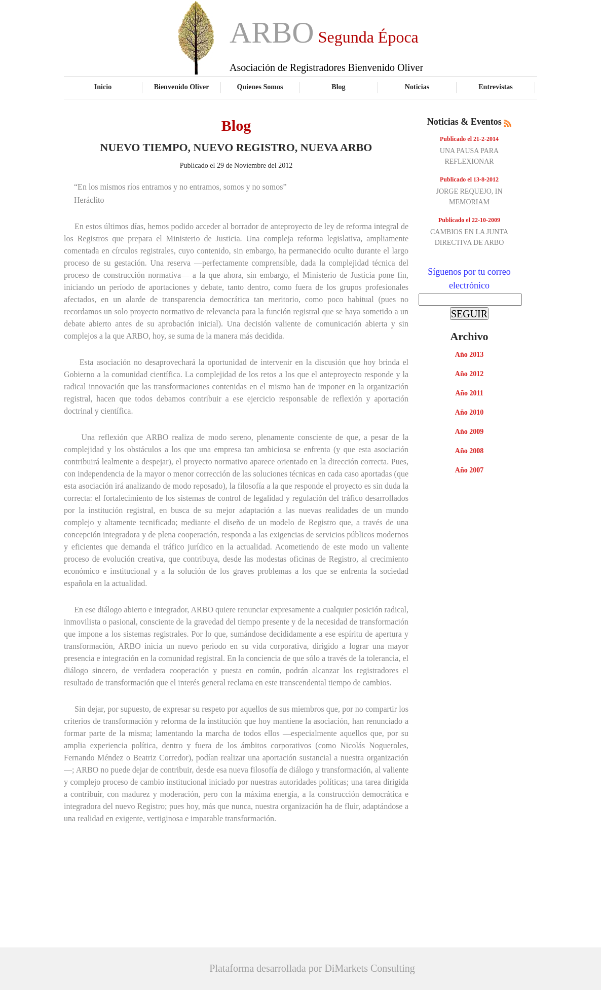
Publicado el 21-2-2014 (469, 138)
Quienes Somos (260, 87)
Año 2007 (469, 470)
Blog (338, 87)
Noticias (417, 87)
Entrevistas (495, 87)
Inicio (102, 87)
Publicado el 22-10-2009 (469, 220)
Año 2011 (469, 393)
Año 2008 (469, 451)
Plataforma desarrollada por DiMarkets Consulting (312, 968)
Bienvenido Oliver (181, 87)
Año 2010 (469, 412)
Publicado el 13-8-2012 (469, 179)
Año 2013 (469, 354)
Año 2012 (469, 374)
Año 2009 (469, 431)
